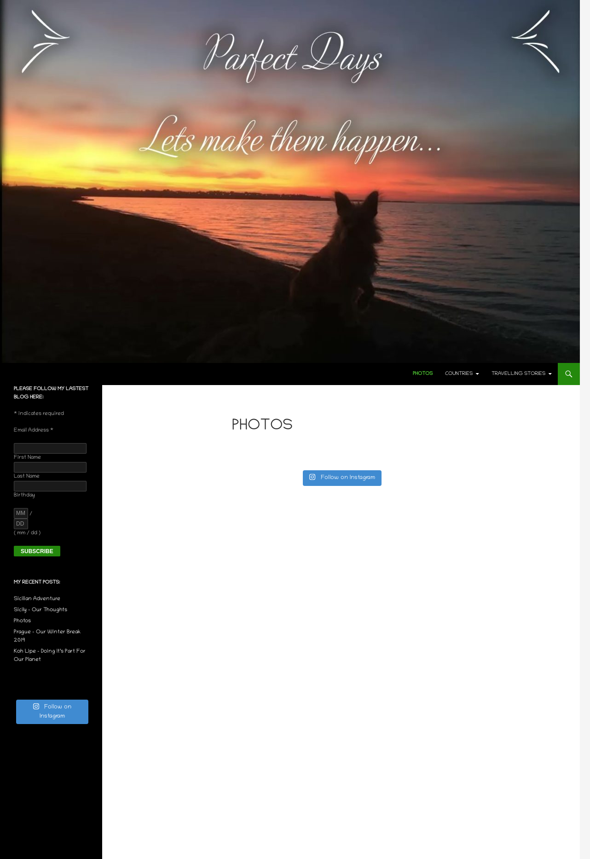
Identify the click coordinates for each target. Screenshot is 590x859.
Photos (423, 374)
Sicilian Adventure (37, 599)
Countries (459, 374)
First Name (27, 458)
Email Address (33, 430)
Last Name (27, 476)
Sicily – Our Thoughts (40, 610)
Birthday (24, 495)
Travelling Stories (518, 374)
